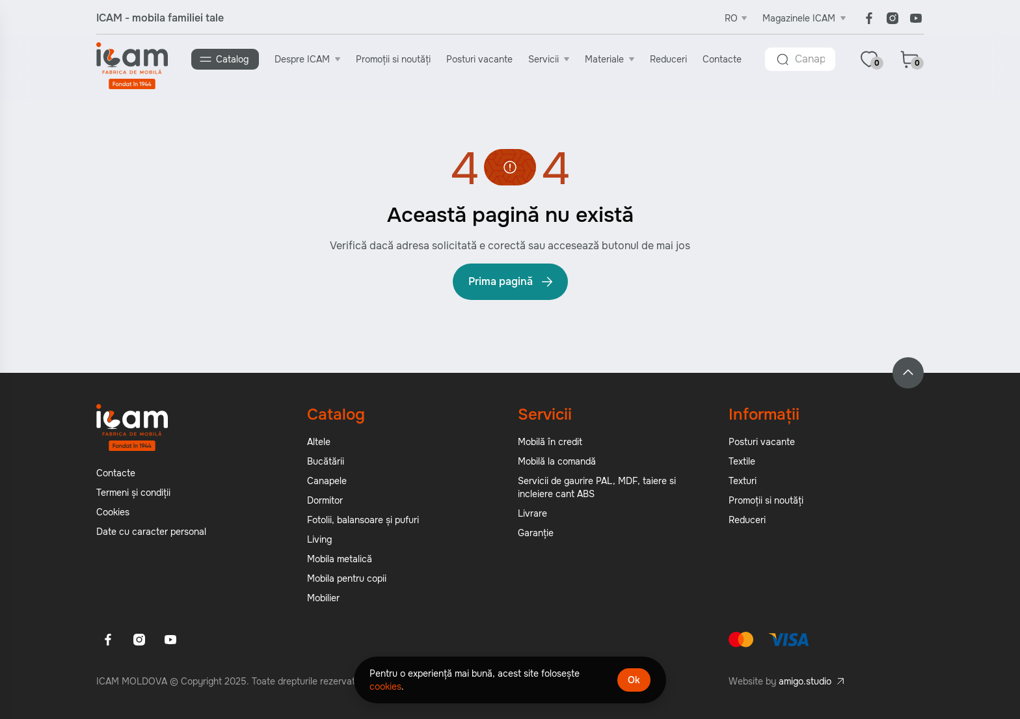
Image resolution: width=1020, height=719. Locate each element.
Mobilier (323, 598)
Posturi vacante (479, 59)
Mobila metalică (339, 559)
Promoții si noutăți (393, 59)
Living (319, 539)
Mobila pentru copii (346, 578)
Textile (742, 461)
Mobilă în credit (550, 442)
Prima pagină (511, 282)
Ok (634, 680)
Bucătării (325, 461)
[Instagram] (892, 18)
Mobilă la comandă (557, 461)
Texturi (743, 481)
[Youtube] (916, 18)
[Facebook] (869, 18)
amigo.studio (805, 681)
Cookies (112, 512)
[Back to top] (908, 372)
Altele (318, 442)
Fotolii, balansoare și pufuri (363, 520)
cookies (385, 686)
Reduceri (668, 59)
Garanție (536, 533)
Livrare (532, 513)
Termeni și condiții (133, 492)
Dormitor (325, 500)
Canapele (327, 481)
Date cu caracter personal (151, 531)
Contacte (722, 59)
